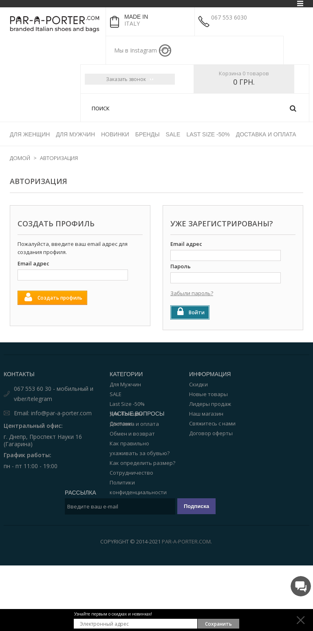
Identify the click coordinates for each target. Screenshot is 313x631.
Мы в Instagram (135, 50)
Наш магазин (206, 413)
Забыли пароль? (191, 293)
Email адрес (33, 263)
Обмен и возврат (132, 469)
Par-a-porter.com (186, 607)
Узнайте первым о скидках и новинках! (113, 614)
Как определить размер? (142, 498)
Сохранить (218, 623)
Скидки (198, 384)
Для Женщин (126, 413)
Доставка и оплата (134, 459)
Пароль (180, 266)
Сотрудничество (131, 508)
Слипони (121, 423)
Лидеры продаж (210, 404)
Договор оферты (211, 433)
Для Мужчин (125, 384)
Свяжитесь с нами (212, 423)
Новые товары (208, 394)
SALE (115, 394)
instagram (165, 50)
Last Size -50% (127, 404)
